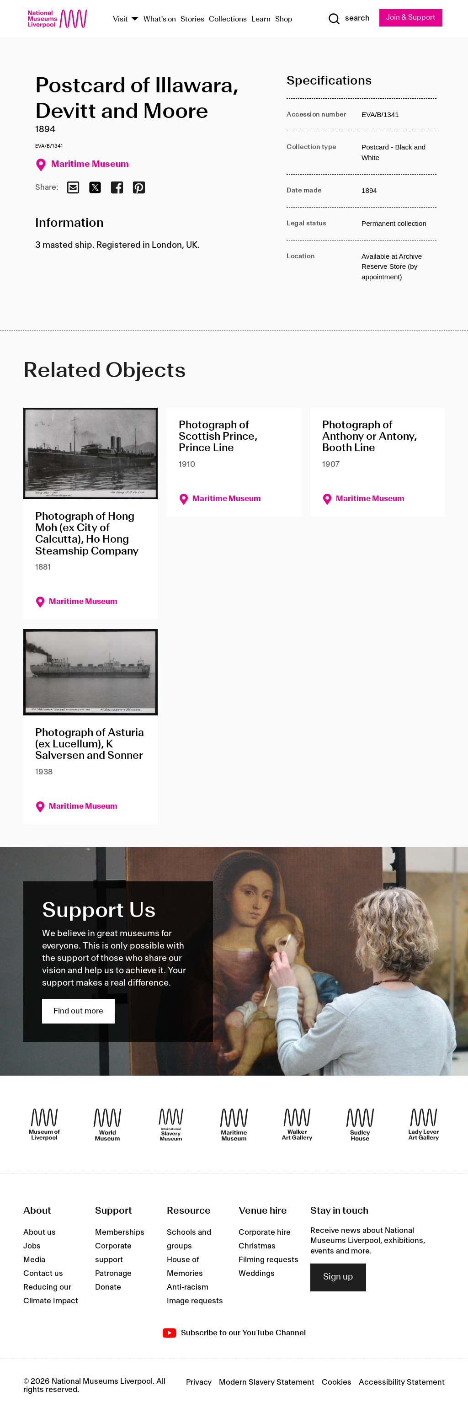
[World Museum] (107, 1125)
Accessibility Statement (402, 1382)
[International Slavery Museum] (171, 1125)
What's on (160, 19)
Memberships (119, 1232)
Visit (120, 19)
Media (34, 1260)
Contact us (43, 1273)
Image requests (195, 1301)
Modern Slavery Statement (266, 1382)
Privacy (199, 1382)
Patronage (113, 1273)
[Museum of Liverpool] (44, 1125)
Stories (192, 19)
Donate (108, 1287)
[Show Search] (348, 18)
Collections (228, 19)
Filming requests (268, 1260)
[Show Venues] (134, 19)
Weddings (257, 1273)
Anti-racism (187, 1287)
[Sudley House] (360, 1125)
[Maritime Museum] (234, 1125)
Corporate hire (265, 1232)
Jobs (32, 1246)
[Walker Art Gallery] (297, 1125)
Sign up (338, 1277)
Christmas (257, 1246)
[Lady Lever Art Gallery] (424, 1125)
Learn (261, 19)
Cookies (336, 1382)
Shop (283, 19)
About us (39, 1232)
